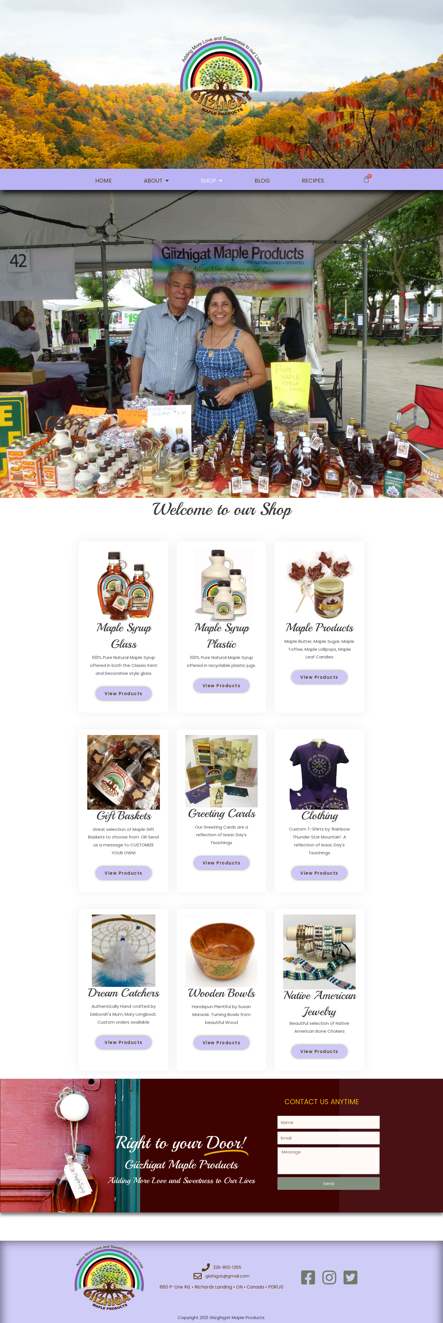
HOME (103, 180)
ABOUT (156, 180)
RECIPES (313, 180)
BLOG (262, 180)
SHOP (212, 180)
